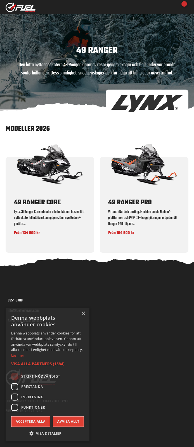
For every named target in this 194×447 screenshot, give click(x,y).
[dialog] (47, 374)
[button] (47, 363)
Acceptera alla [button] (31, 421)
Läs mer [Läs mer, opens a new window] (17, 355)
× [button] (83, 314)
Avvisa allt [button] (68, 421)
